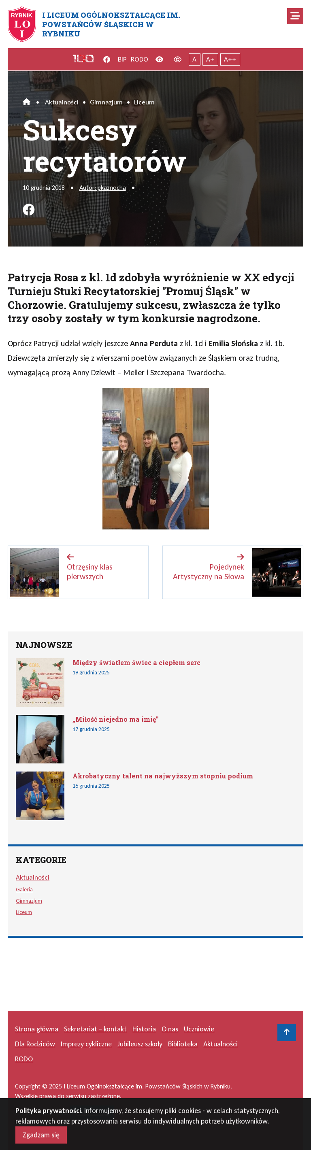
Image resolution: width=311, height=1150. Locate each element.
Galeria (24, 889)
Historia (144, 1029)
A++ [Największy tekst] (230, 59)
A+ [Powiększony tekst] (210, 59)
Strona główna (36, 1029)
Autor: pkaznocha (102, 187)
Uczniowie (199, 1029)
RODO (139, 59)
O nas (170, 1029)
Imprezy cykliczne (86, 1043)
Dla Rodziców (35, 1043)
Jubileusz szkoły (139, 1043)
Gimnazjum (106, 102)
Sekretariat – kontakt (95, 1029)
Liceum (144, 102)
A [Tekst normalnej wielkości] (194, 59)
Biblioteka (183, 1043)
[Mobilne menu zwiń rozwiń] (295, 16)
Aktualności (62, 102)
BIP (122, 59)
